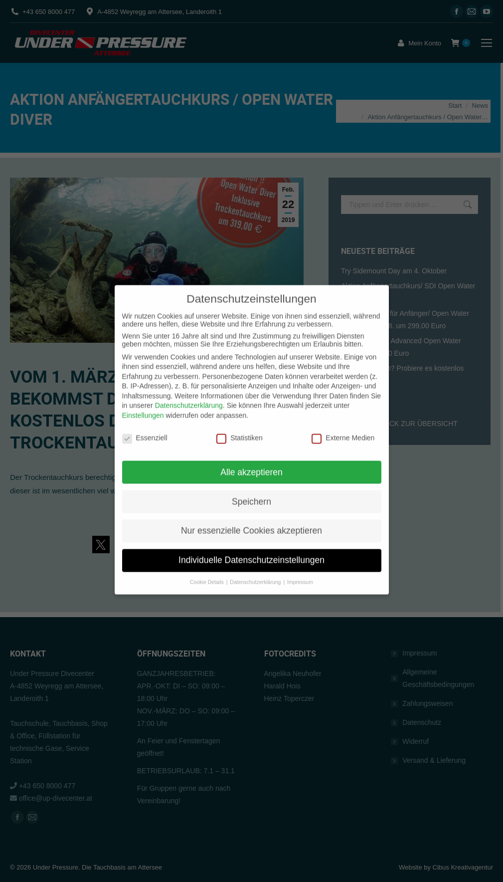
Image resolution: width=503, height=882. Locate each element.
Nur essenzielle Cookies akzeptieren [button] (251, 506)
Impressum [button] (300, 557)
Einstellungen (143, 391)
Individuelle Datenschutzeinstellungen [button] (251, 535)
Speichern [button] (251, 476)
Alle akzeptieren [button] (251, 447)
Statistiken (239, 413)
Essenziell (145, 413)
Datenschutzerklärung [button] (256, 557)
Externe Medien (343, 413)
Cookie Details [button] (207, 557)
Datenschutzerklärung (189, 381)
